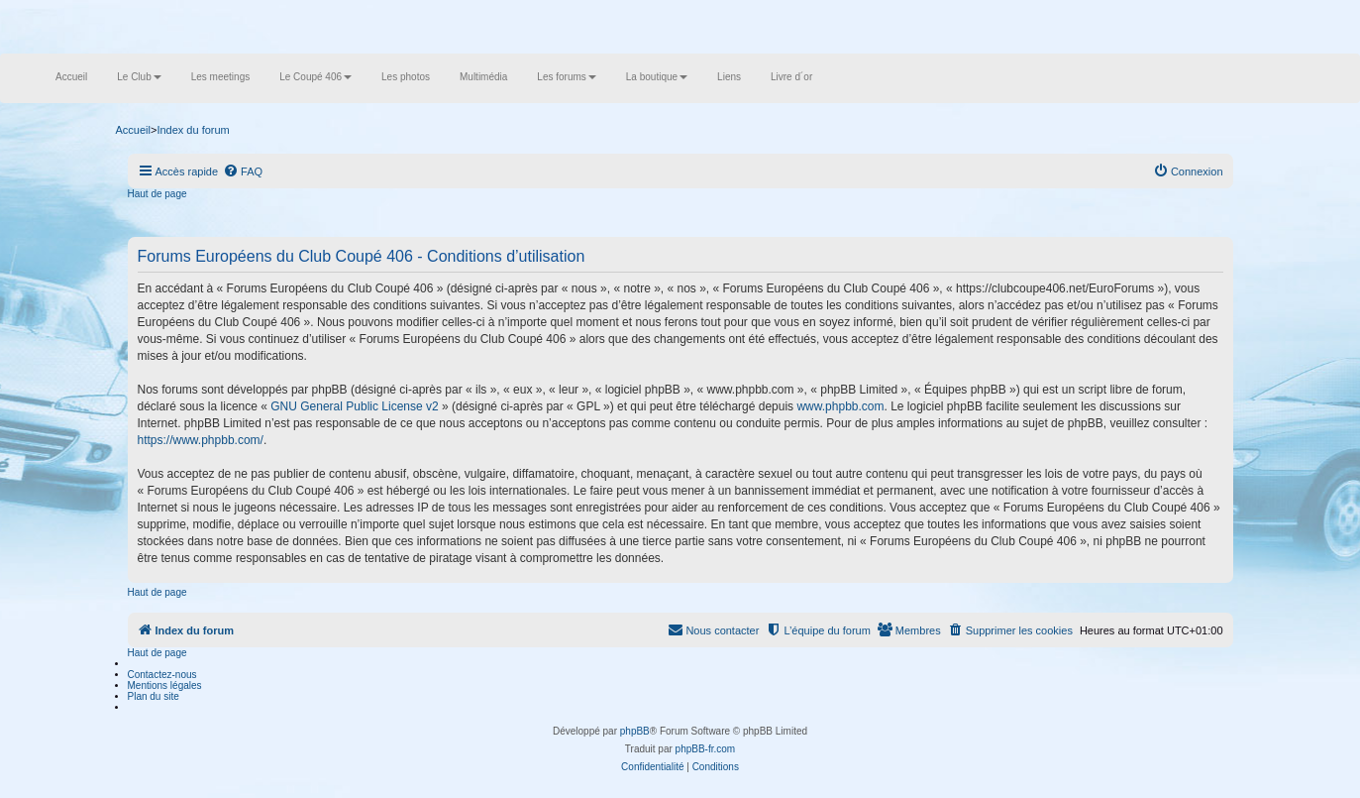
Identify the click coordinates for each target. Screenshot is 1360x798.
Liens (729, 76)
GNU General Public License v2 (354, 406)
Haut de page (157, 193)
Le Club (138, 76)
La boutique (656, 76)
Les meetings (220, 76)
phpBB (635, 731)
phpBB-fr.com (706, 748)
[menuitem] (242, 171)
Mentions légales (165, 685)
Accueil (71, 76)
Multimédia (483, 76)
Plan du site (153, 696)
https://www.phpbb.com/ (200, 440)
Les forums (566, 76)
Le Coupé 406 (315, 76)
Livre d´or (791, 76)
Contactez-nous (162, 674)
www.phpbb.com (840, 406)
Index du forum (193, 130)
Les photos (405, 76)
